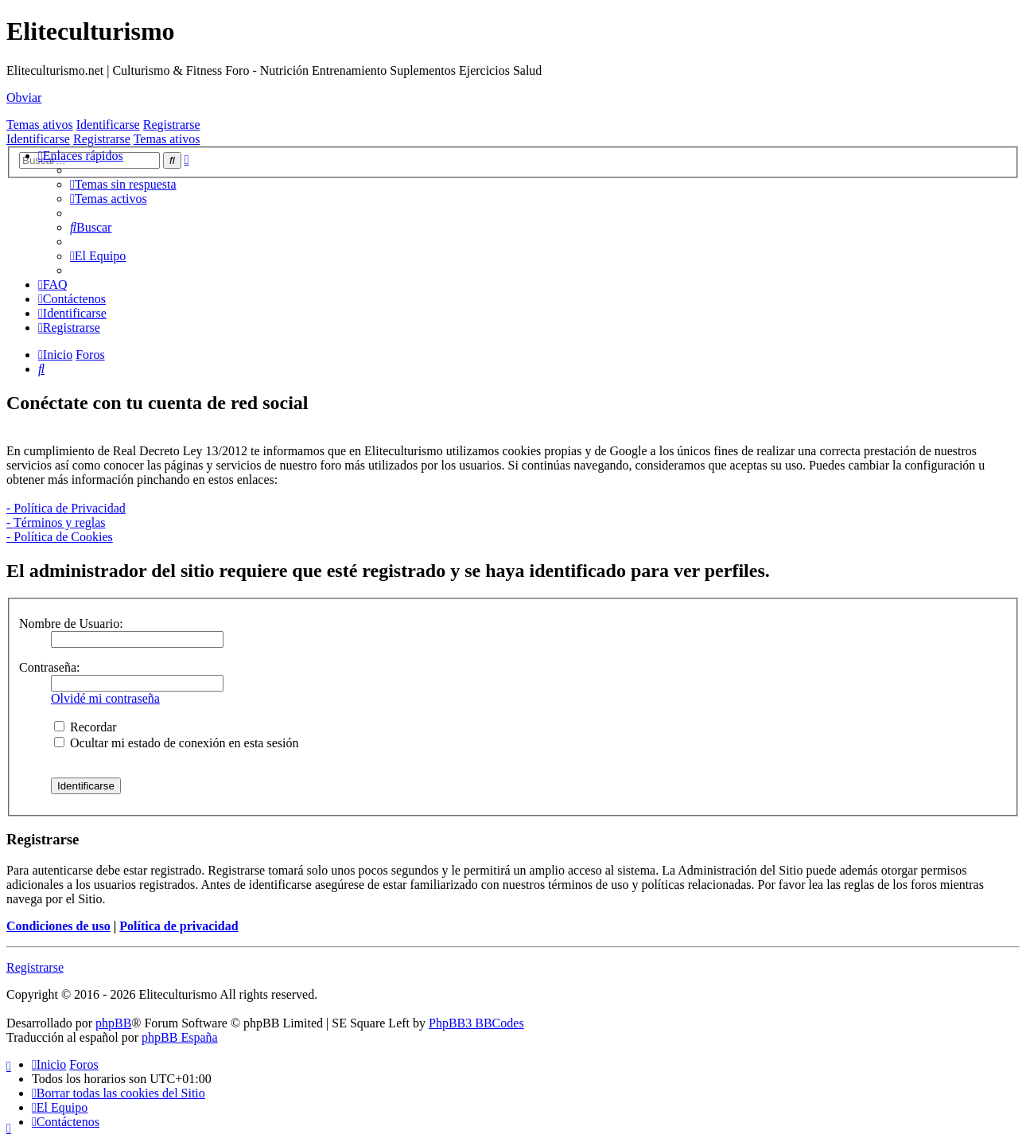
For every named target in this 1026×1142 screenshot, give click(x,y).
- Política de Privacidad (66, 508)
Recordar (85, 727)
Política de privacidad (178, 926)
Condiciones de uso (58, 926)
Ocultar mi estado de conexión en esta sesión (176, 743)
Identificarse (108, 124)
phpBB (113, 1023)
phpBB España (180, 1037)
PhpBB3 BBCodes (476, 1023)
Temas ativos (39, 124)
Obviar (23, 97)
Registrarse (171, 124)
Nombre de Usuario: (71, 623)
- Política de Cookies (59, 537)
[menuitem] (123, 184)
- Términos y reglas (56, 522)
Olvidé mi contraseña (105, 698)
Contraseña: (49, 667)
